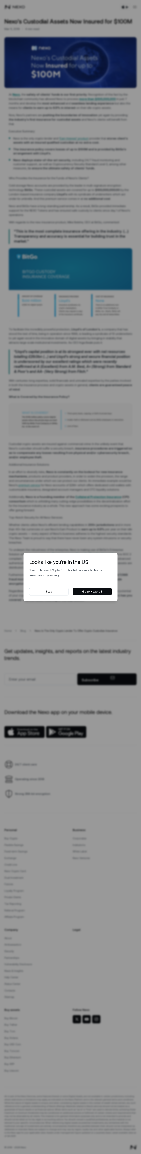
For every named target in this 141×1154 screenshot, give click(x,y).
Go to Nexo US (92, 591)
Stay (49, 591)
